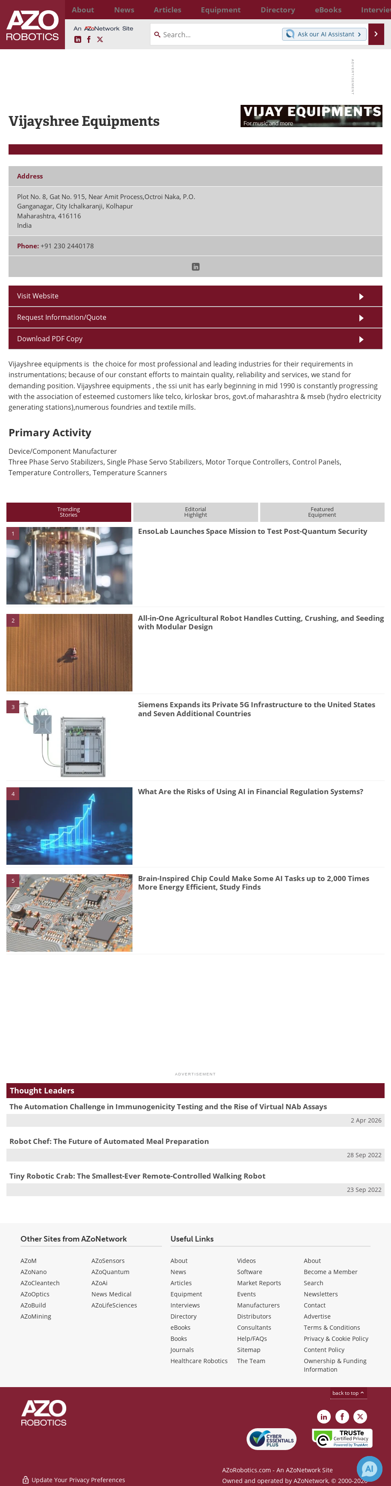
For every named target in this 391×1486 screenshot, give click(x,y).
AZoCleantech (40, 1283)
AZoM (29, 1261)
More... (372, 9)
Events (246, 1294)
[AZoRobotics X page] (100, 39)
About (179, 1261)
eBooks (181, 1327)
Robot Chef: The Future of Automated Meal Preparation (109, 1141)
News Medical (111, 1294)
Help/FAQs (252, 1338)
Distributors (254, 1316)
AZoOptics (35, 1294)
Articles (181, 1283)
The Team (251, 1361)
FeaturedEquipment (322, 511)
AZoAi (99, 1283)
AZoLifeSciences (114, 1305)
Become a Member (331, 1272)
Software (249, 1272)
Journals (182, 1350)
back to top (348, 1392)
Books (179, 1338)
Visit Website (38, 295)
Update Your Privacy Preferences (73, 1475)
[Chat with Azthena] (369, 1469)
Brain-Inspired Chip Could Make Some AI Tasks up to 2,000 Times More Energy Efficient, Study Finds (253, 882)
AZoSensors (108, 1261)
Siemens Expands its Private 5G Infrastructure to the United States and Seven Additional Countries (256, 709)
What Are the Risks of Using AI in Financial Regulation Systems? (250, 791)
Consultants (254, 1327)
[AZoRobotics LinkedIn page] (77, 39)
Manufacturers (258, 1305)
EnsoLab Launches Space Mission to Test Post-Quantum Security (252, 531)
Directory (184, 1316)
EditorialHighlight (195, 511)
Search (313, 1283)
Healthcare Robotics (199, 1361)
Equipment (186, 1294)
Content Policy (324, 1350)
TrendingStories (68, 511)
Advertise (317, 1316)
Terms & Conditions (332, 1327)
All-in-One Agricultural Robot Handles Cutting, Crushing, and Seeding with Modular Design (261, 622)
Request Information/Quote (61, 317)
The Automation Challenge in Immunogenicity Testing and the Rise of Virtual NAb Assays (168, 1106)
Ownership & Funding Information (335, 1365)
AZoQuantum (110, 1272)
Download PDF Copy (49, 338)
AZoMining (36, 1316)
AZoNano (34, 1272)
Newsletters (321, 1294)
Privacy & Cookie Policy (336, 1338)
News (178, 1272)
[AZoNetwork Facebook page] (88, 39)
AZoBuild (33, 1305)
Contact (315, 1305)
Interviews (185, 1305)
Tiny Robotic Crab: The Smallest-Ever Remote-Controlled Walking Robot (137, 1176)
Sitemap (249, 1350)
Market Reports (259, 1283)
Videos (246, 1261)
